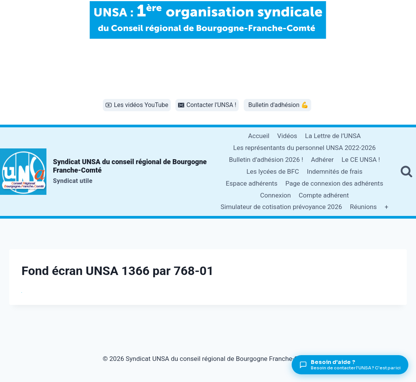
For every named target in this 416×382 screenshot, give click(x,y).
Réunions (363, 207)
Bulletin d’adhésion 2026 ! (266, 159)
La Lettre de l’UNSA (333, 136)
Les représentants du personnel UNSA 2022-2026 (304, 147)
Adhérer (322, 159)
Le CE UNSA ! (361, 159)
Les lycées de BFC (272, 171)
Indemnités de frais (335, 171)
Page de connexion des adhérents (334, 183)
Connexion (275, 195)
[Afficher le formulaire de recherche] (406, 171)
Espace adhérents (251, 183)
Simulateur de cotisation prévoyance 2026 (281, 207)
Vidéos (287, 136)
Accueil (258, 136)
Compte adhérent (324, 195)
